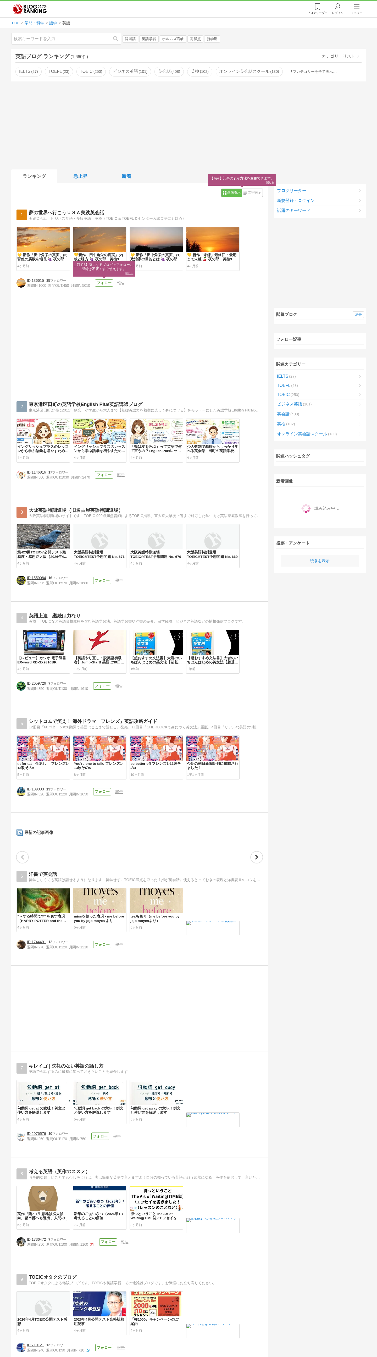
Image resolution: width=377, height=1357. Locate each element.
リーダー (317, 12)
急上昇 (80, 176)
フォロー (117, 333)
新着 (126, 176)
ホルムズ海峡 (173, 39)
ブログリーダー (291, 190)
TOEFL (58, 71)
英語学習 (149, 39)
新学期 (212, 39)
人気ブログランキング (30, 9)
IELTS (28, 71)
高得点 (195, 39)
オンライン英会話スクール (249, 71)
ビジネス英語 (130, 71)
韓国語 (130, 39)
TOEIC (91, 71)
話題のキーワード (294, 210)
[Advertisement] (188, 124)
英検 (200, 71)
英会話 (169, 71)
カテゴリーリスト (338, 56)
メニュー (357, 12)
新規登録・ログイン (296, 200)
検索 (118, 39)
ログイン (337, 12)
